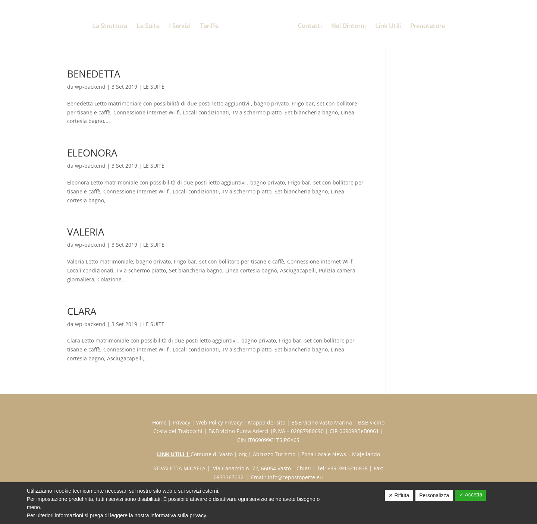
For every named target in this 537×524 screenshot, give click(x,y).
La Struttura (109, 27)
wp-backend (90, 86)
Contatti (310, 27)
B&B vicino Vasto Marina (321, 422)
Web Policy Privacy (219, 422)
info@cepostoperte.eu (295, 477)
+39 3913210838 (347, 468)
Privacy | (184, 422)
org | (246, 454)
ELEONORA (92, 153)
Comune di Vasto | (215, 454)
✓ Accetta (470, 495)
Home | (162, 422)
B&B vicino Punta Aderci (238, 431)
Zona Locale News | (326, 454)
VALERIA (85, 232)
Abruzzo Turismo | (277, 454)
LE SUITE (153, 86)
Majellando (366, 454)
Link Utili (388, 27)
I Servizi (180, 27)
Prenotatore (427, 27)
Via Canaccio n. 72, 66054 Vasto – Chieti (261, 468)
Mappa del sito (266, 422)
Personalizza (434, 495)
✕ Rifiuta (399, 495)
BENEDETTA (93, 74)
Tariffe (209, 27)
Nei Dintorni (348, 27)
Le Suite (148, 27)
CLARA (81, 311)
